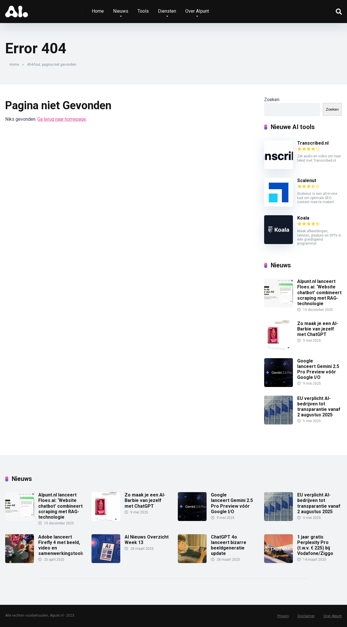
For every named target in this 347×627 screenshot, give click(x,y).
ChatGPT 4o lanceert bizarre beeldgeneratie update (228, 545)
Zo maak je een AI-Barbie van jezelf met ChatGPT (317, 329)
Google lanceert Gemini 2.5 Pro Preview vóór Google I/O (318, 369)
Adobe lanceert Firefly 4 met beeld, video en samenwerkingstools (61, 545)
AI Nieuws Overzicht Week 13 (147, 539)
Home (98, 11)
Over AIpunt (197, 11)
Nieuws (120, 11)
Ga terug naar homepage (61, 119)
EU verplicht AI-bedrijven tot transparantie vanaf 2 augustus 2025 (318, 407)
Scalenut (306, 180)
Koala (303, 218)
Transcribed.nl (313, 143)
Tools (143, 11)
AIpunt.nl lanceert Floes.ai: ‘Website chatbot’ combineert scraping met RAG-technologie (319, 292)
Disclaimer (306, 616)
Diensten (167, 11)
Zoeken (271, 99)
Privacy (283, 616)
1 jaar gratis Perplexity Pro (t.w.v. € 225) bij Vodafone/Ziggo (315, 545)
